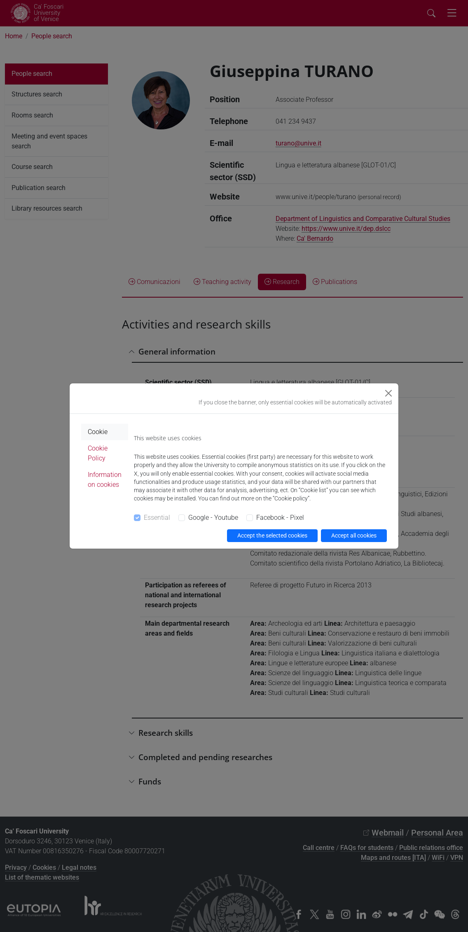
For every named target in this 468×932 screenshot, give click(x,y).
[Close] (388, 393)
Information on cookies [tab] (105, 479)
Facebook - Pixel (280, 517)
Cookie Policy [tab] (98, 453)
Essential (157, 517)
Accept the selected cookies (272, 535)
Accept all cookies (354, 535)
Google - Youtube (213, 517)
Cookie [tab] (98, 432)
